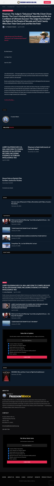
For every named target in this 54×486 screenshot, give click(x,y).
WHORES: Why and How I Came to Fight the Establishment (27, 372)
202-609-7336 (6, 429)
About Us (11, 477)
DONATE (47, 2)
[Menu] (4, 2)
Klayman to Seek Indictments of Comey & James (39, 148)
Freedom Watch (11, 27)
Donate (37, 477)
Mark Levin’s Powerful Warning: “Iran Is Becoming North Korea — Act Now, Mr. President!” (30, 221)
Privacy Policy (47, 477)
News (4, 282)
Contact (30, 477)
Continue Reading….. (9, 100)
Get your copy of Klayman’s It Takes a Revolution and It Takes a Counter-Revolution (31, 202)
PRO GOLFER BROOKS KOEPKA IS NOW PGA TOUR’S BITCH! (29, 236)
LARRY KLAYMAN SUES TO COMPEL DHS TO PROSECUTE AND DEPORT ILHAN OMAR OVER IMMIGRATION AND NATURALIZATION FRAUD (29, 306)
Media (18, 477)
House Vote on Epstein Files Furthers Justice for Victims (12, 179)
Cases (23, 477)
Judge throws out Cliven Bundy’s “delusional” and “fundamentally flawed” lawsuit (15, 38)
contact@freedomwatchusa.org (11, 426)
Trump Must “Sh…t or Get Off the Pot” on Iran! (24, 243)
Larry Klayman (8, 292)
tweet (4, 109)
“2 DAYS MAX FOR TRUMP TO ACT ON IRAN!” (24, 228)
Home (4, 477)
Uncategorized (8, 10)
